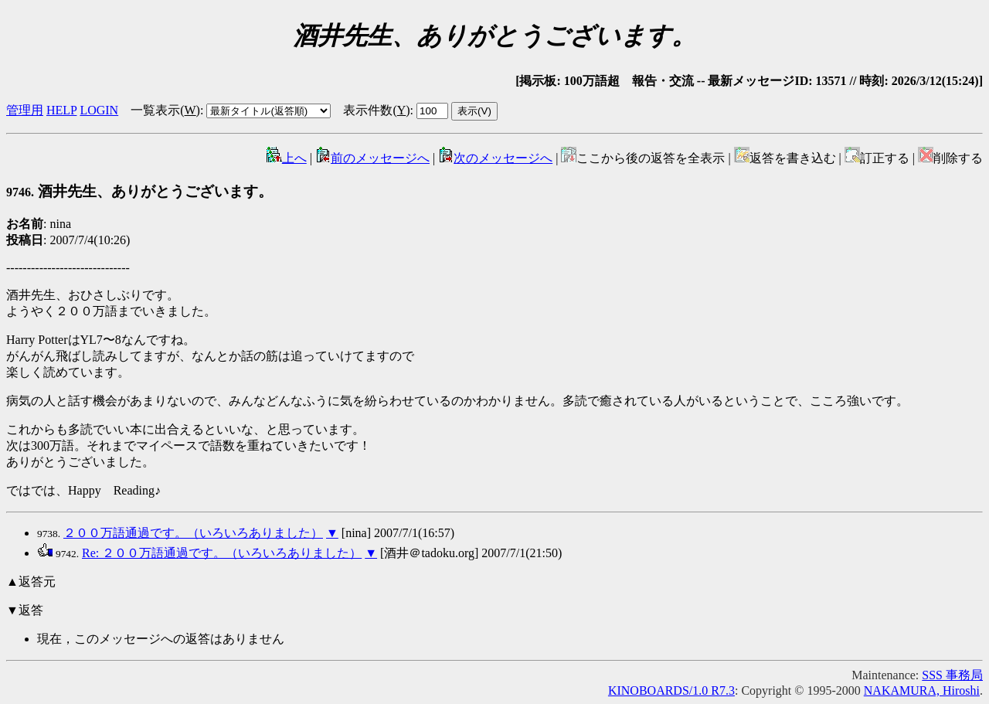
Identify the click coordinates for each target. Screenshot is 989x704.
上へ (287, 158)
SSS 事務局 (952, 675)
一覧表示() (165, 110)
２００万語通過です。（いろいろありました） (193, 532)
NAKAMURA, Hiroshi (922, 690)
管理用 (24, 110)
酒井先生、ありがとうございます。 (139, 191)
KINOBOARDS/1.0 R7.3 (671, 690)
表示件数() (376, 110)
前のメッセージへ (372, 158)
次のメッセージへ (495, 158)
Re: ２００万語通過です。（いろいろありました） (222, 552)
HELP (61, 110)
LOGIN (99, 110)
